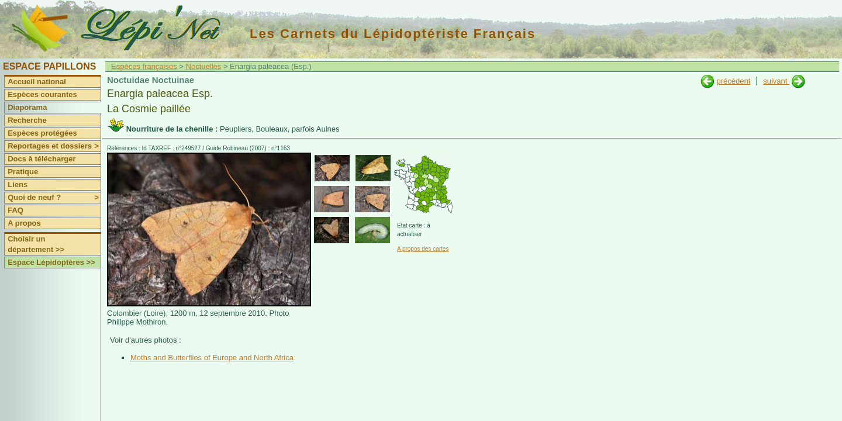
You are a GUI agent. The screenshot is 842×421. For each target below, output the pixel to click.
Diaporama (27, 107)
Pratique (23, 171)
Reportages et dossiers (54, 146)
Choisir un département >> (36, 244)
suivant (776, 81)
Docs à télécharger (41, 158)
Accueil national (37, 81)
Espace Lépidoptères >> (51, 262)
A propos (24, 223)
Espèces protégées (42, 133)
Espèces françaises (144, 66)
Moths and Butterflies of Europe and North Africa (212, 357)
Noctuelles (204, 66)
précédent (733, 81)
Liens (17, 184)
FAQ (15, 210)
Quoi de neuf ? (54, 197)
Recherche (27, 120)
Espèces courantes (42, 94)
